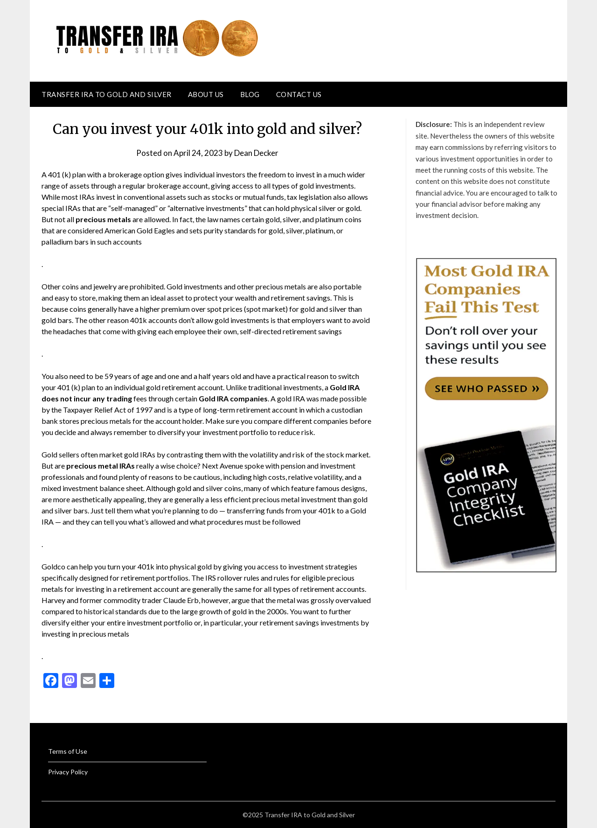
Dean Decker (256, 153)
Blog (250, 94)
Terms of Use (67, 751)
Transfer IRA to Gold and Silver (107, 94)
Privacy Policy (68, 772)
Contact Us (299, 94)
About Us (206, 94)
